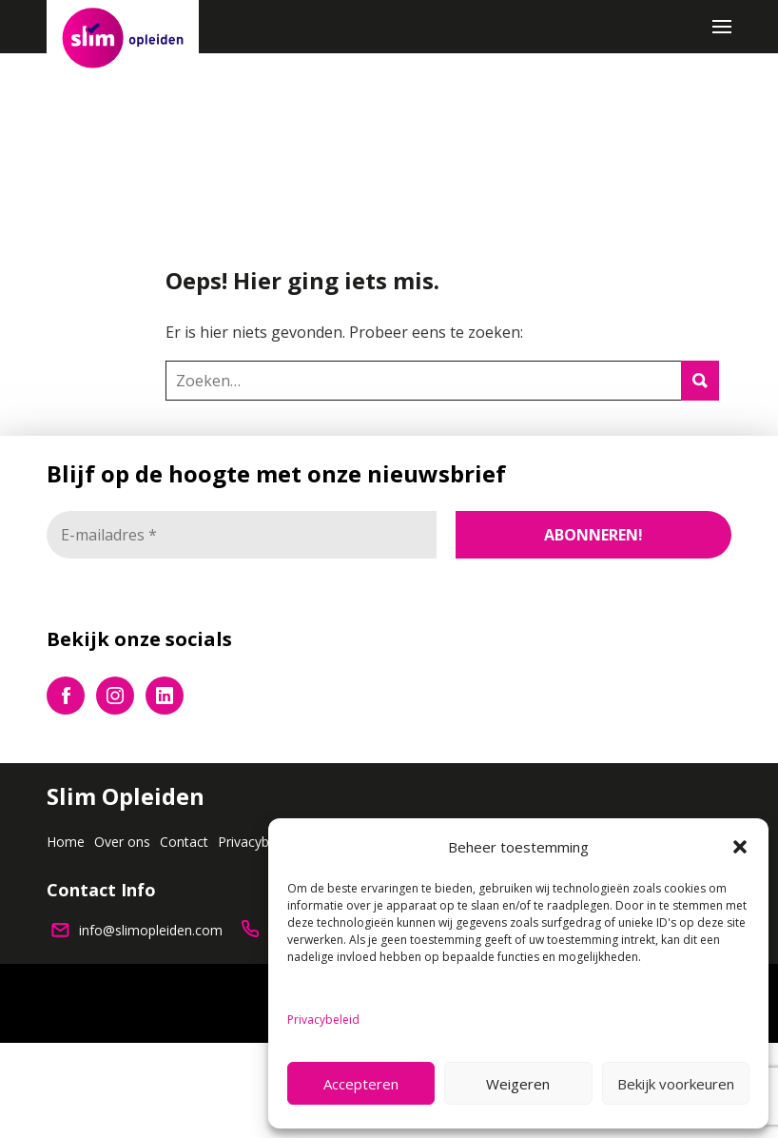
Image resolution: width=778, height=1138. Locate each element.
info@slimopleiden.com (151, 930)
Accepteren (361, 1083)
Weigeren (518, 1083)
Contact (184, 842)
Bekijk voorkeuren (675, 1083)
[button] (739, 846)
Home (66, 842)
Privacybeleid (323, 1019)
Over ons (122, 842)
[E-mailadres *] (242, 535)
